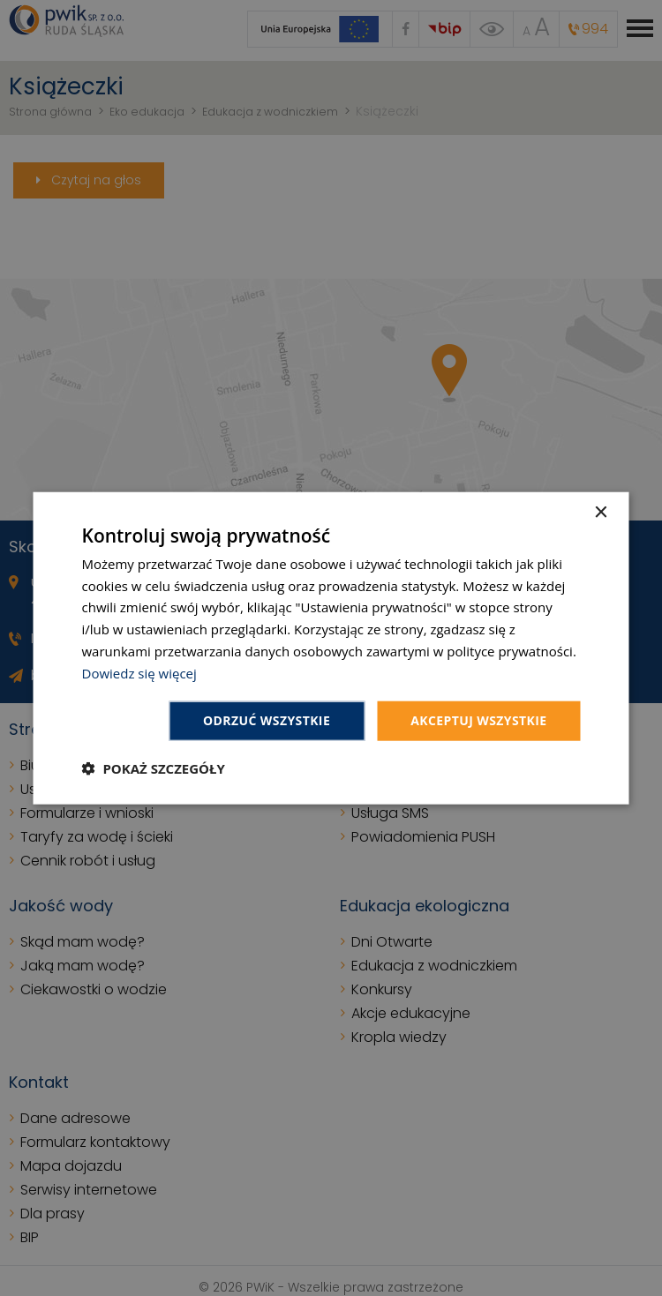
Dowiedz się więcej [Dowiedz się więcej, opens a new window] (139, 672)
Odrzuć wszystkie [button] (266, 720)
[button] (153, 768)
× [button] (600, 512)
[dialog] (331, 648)
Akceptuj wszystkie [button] (478, 720)
